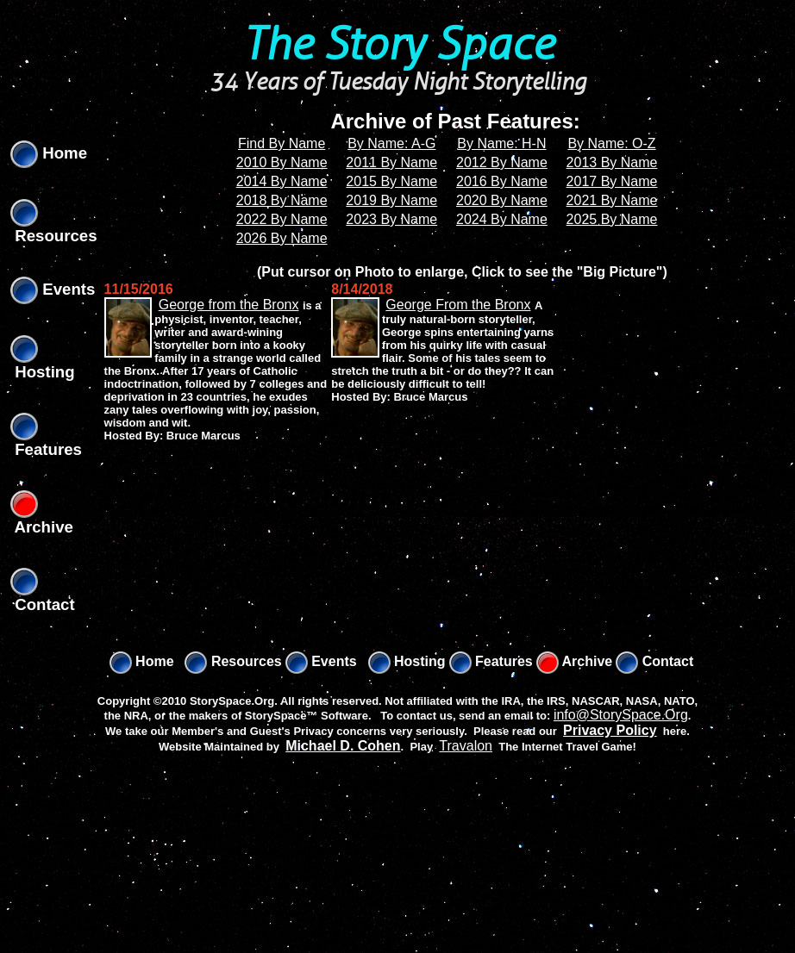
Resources (233, 661)
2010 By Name (282, 162)
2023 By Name (391, 219)
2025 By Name (612, 219)
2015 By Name (391, 181)
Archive (574, 661)
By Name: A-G (391, 143)
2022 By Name (282, 219)
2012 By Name (502, 162)
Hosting (407, 661)
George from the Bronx (229, 304)
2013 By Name (612, 162)
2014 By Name (282, 181)
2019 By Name (391, 200)
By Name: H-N (501, 143)
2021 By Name (612, 200)
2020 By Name (502, 200)
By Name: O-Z (611, 143)
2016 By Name (502, 181)
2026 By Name (282, 238)
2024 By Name (502, 219)
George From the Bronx (457, 304)
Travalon (465, 745)
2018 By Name (282, 200)
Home (48, 153)
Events (52, 289)
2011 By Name (391, 162)
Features (491, 661)
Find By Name (281, 143)
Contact (654, 661)
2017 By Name (612, 181)
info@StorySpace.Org (621, 714)
